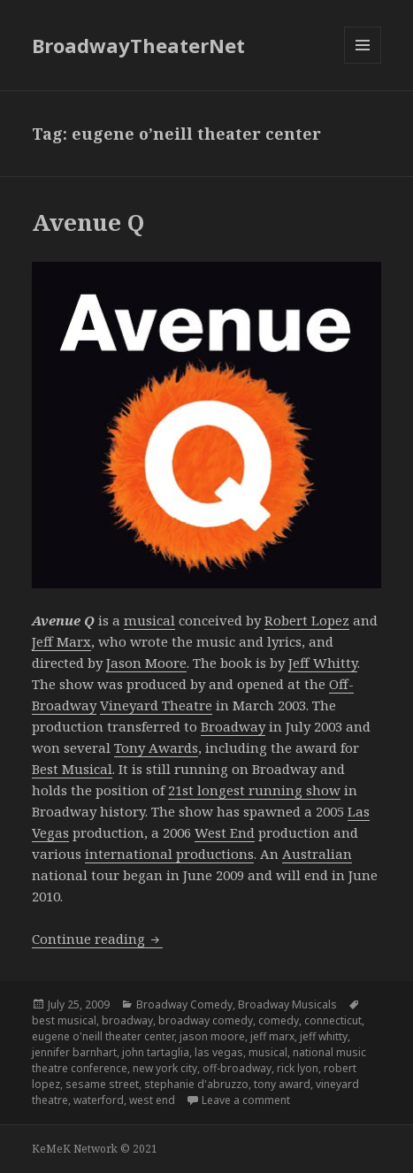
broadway (127, 1020)
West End (225, 832)
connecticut (333, 1020)
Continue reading (97, 938)
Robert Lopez (306, 620)
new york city (165, 1068)
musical (149, 620)
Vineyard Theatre (156, 705)
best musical (64, 1020)
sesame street (102, 1084)
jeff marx (272, 1036)
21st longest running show (254, 790)
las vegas (219, 1052)
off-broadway (237, 1068)
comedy (278, 1020)
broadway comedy (205, 1020)
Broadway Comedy (184, 1004)
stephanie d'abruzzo (196, 1084)
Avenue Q (88, 222)
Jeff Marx (61, 641)
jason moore (212, 1036)
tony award (282, 1084)
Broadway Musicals (287, 1004)
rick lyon (297, 1068)
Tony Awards (156, 747)
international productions (169, 853)
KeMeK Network (75, 1148)
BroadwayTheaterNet (138, 45)
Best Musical (72, 769)
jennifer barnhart (74, 1052)
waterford (98, 1100)
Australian (317, 853)
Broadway (233, 726)
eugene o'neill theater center (103, 1036)
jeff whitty (324, 1036)
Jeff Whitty (322, 662)
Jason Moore (146, 662)
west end (152, 1100)
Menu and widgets (363, 63)
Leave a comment (246, 1100)
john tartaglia (155, 1052)
